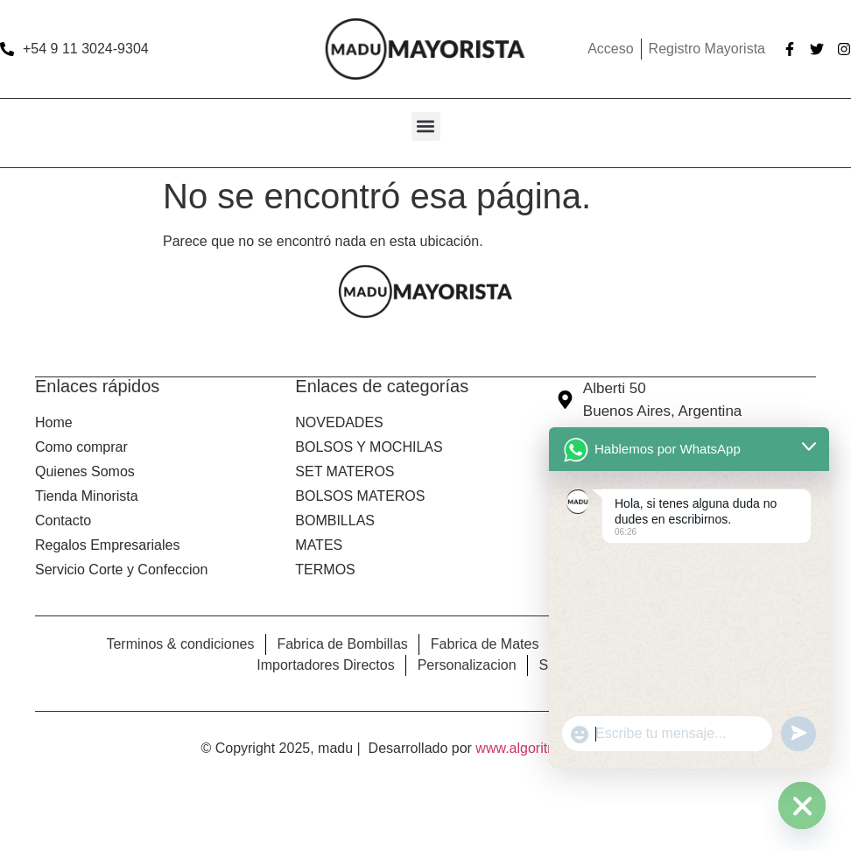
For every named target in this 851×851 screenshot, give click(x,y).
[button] (425, 126)
